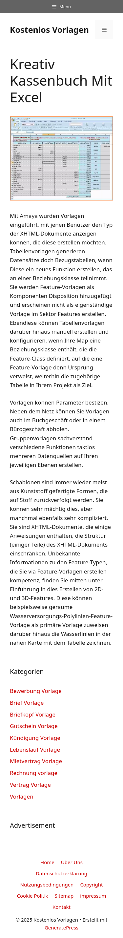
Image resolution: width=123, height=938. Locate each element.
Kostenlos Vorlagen (49, 29)
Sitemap (64, 895)
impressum (93, 895)
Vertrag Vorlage (30, 784)
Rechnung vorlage (33, 773)
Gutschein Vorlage (34, 726)
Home (47, 862)
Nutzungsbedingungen (47, 884)
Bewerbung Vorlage (36, 691)
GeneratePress (61, 927)
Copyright (91, 884)
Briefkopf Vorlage (32, 714)
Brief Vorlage (27, 702)
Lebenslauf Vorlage (35, 749)
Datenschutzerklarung (61, 873)
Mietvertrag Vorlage (36, 761)
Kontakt (61, 907)
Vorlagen (21, 796)
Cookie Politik (32, 895)
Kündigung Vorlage (35, 737)
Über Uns (72, 862)
